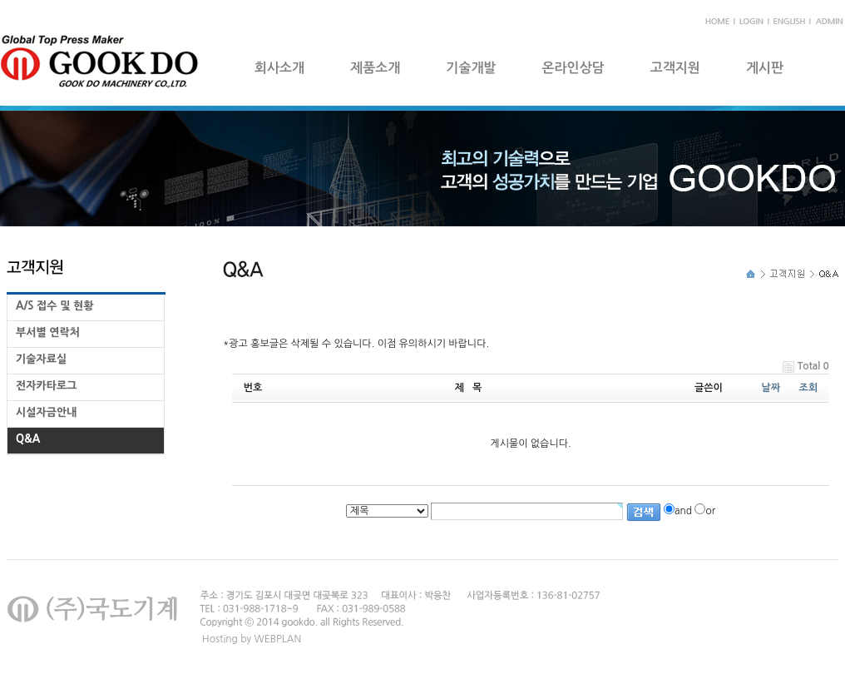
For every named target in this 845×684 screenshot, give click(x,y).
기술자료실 (41, 359)
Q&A (28, 439)
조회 (808, 388)
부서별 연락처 (48, 332)
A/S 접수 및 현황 (54, 305)
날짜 (771, 388)
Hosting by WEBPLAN (251, 639)
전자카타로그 (46, 385)
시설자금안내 (46, 412)
